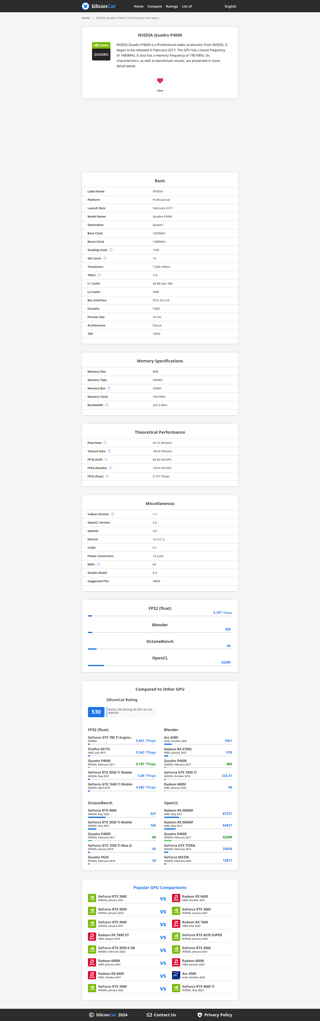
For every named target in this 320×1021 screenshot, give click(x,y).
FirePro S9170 (99, 749)
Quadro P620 (98, 857)
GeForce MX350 (176, 857)
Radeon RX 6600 (195, 896)
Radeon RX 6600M (178, 822)
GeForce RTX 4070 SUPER (202, 935)
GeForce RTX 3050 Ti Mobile (110, 772)
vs (163, 898)
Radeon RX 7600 (195, 922)
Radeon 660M (175, 784)
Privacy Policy (218, 1014)
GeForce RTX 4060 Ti (198, 986)
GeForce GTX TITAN (179, 845)
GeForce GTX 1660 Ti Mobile (110, 784)
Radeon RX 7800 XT (113, 935)
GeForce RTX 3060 (112, 896)
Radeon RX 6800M (178, 810)
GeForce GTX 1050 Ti (180, 772)
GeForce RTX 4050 (112, 909)
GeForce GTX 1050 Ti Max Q (110, 845)
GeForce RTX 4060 (102, 810)
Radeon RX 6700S (178, 749)
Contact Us (165, 1014)
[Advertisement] (160, 135)
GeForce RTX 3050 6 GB (116, 948)
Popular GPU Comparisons (160, 887)
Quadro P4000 (99, 760)
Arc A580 (171, 737)
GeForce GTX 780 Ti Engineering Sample (120, 737)
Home (138, 6)
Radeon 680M (109, 960)
